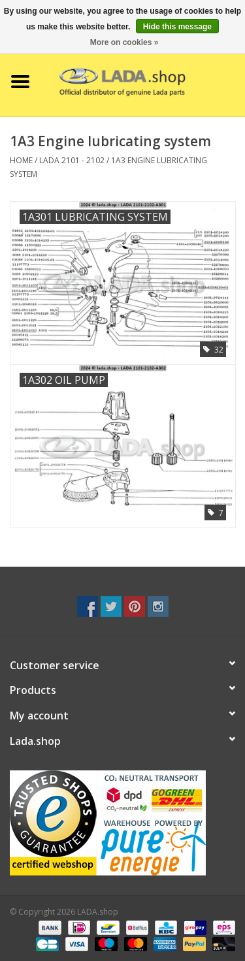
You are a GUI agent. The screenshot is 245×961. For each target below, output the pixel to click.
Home (21, 160)
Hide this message (177, 26)
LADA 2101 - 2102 (72, 160)
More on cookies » (124, 42)
